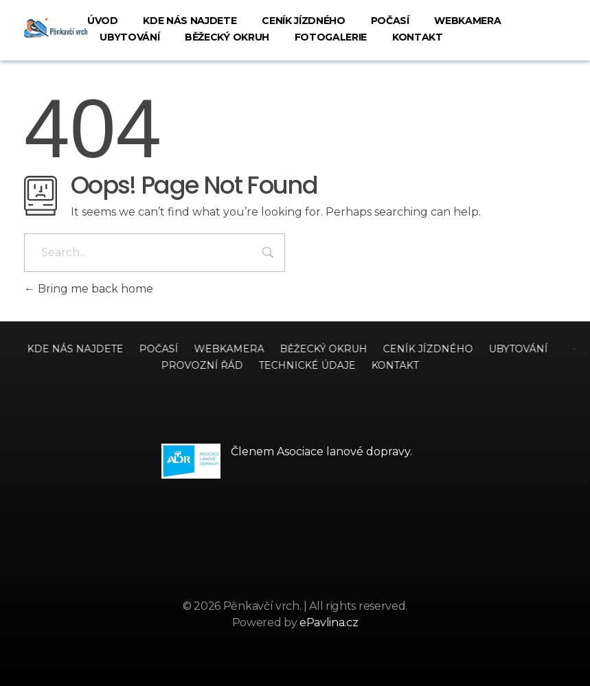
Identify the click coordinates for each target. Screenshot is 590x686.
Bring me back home (88, 288)
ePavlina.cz (328, 622)
